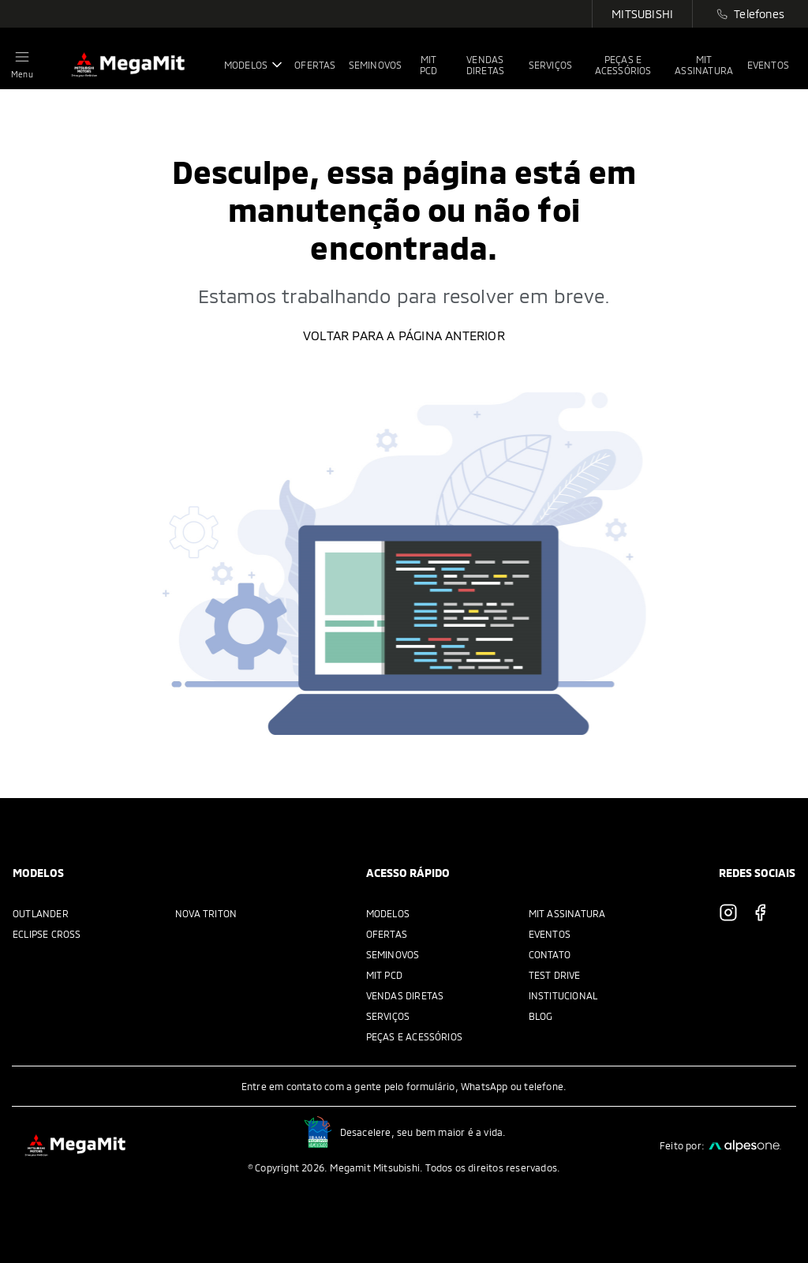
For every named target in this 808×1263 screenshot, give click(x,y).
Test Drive (555, 974)
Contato (549, 954)
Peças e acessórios (414, 1036)
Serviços (388, 1015)
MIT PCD (384, 974)
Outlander (41, 913)
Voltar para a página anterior (404, 335)
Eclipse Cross (47, 933)
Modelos (388, 913)
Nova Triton (206, 913)
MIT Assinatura (567, 913)
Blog (541, 1015)
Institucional (563, 995)
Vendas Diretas (405, 995)
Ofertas (386, 933)
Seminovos (393, 954)
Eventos (549, 933)
